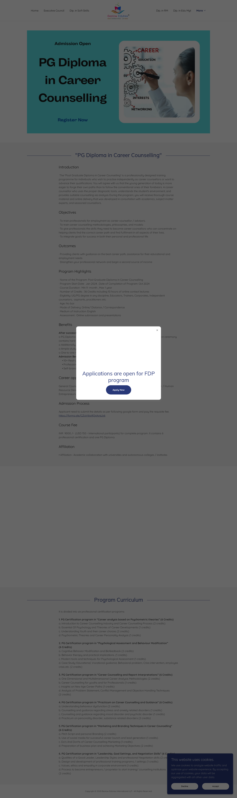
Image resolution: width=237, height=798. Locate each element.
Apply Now (119, 389)
